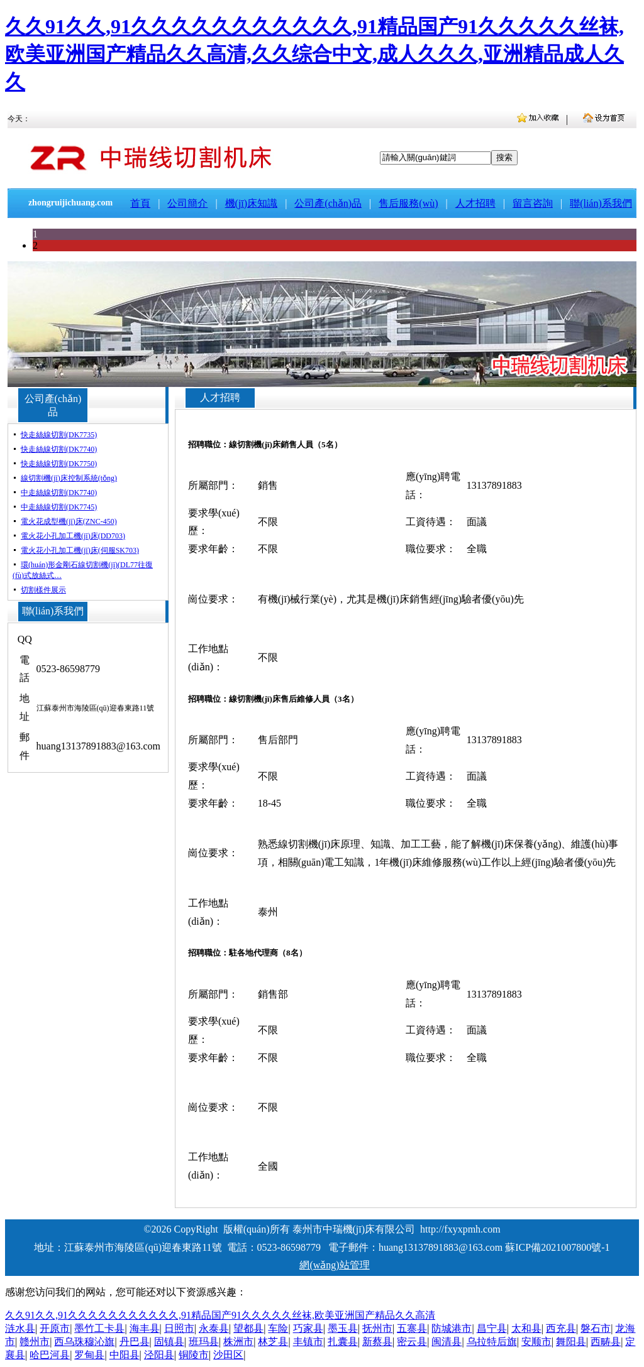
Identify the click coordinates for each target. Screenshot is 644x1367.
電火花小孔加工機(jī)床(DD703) (73, 535)
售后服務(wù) (408, 203)
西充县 (561, 1328)
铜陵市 (194, 1354)
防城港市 (451, 1328)
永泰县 (214, 1328)
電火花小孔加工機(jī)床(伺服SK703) (80, 550)
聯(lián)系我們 (601, 203)
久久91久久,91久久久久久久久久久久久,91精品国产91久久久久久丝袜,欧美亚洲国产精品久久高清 (220, 1315)
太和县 (526, 1328)
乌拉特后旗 (492, 1341)
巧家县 (308, 1328)
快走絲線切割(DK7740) (59, 449)
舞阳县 (571, 1341)
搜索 (504, 157)
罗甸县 (89, 1354)
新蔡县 (377, 1341)
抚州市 (377, 1328)
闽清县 (446, 1341)
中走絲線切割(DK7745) (59, 507)
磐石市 (595, 1328)
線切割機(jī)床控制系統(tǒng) (69, 478)
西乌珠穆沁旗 (84, 1341)
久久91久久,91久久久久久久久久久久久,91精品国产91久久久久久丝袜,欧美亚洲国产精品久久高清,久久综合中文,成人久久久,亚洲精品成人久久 (314, 54)
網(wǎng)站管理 (334, 1265)
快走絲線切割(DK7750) (59, 463)
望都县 (248, 1328)
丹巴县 (134, 1341)
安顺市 (536, 1341)
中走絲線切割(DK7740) (59, 492)
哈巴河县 (50, 1354)
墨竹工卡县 (99, 1328)
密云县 (412, 1341)
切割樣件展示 (43, 589)
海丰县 (145, 1328)
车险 (278, 1328)
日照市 (179, 1328)
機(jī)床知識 (251, 203)
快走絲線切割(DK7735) (59, 434)
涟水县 (20, 1328)
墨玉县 (343, 1328)
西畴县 (606, 1341)
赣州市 (34, 1341)
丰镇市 (308, 1341)
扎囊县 (343, 1341)
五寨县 (412, 1328)
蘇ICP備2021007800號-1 (557, 1247)
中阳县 (124, 1354)
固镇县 (169, 1341)
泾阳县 (159, 1354)
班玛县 (204, 1341)
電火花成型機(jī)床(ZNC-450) (69, 521)
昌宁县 (492, 1328)
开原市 (55, 1328)
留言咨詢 (533, 203)
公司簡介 (187, 203)
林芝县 (273, 1341)
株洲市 (238, 1341)
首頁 (140, 203)
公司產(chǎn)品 (328, 203)
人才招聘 (475, 203)
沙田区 (228, 1354)
